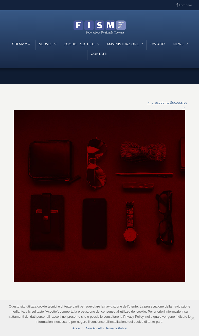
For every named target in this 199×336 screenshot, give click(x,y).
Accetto (77, 328)
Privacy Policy (116, 328)
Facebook (185, 5)
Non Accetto (95, 328)
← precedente (158, 102)
